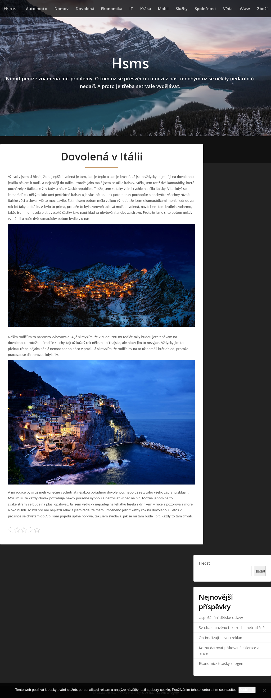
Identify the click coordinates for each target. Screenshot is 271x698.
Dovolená (101, 8)
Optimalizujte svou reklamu (222, 637)
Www (247, 8)
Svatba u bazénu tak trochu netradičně (232, 627)
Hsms (10, 8)
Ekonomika (126, 8)
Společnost (211, 8)
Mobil (173, 8)
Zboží (263, 8)
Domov (80, 8)
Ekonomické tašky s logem (222, 663)
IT (144, 8)
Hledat (204, 563)
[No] (264, 690)
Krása (157, 8)
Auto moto (57, 8)
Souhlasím (247, 690)
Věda (232, 8)
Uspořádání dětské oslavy (221, 617)
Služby (190, 8)
